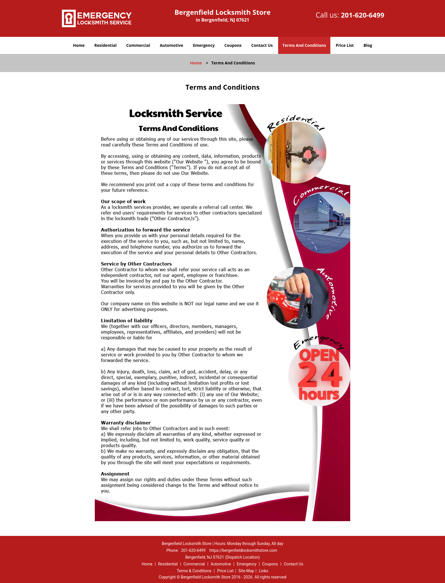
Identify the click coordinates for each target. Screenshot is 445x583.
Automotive (171, 45)
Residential (106, 45)
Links (263, 571)
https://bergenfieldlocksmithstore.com (243, 550)
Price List (345, 45)
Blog (368, 45)
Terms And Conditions (304, 45)
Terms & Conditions (194, 571)
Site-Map (246, 571)
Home (79, 45)
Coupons (233, 45)
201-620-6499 (362, 15)
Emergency (204, 45)
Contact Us (262, 45)
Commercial (138, 45)
